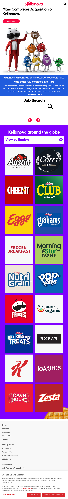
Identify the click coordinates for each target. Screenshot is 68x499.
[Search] (30, 106)
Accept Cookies (34, 496)
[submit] (50, 106)
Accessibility (7, 464)
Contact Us (6, 436)
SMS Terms (6, 459)
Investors (5, 429)
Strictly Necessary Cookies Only (53, 496)
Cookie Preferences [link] (10, 455)
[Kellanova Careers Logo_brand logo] (34, 3)
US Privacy (6, 448)
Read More (11, 21)
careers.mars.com (34, 94)
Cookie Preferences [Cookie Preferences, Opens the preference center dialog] (8, 495)
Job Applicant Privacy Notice (13, 468)
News (4, 425)
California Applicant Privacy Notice (16, 472)
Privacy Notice (8, 445)
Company (6, 432)
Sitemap (5, 439)
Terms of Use (7, 452)
